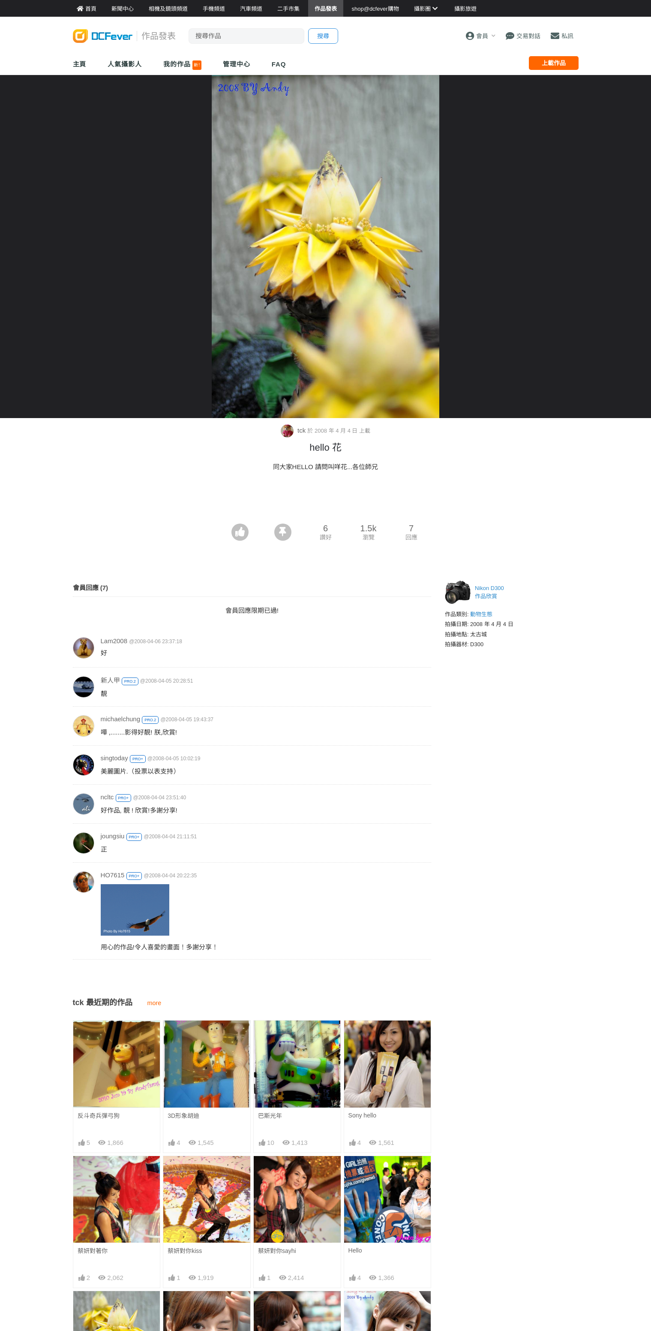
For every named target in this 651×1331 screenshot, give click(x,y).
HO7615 (113, 875)
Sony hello (362, 1115)
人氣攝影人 (125, 64)
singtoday (114, 758)
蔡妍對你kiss (185, 1250)
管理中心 (236, 64)
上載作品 (554, 63)
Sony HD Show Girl (374, 1306)
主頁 (80, 64)
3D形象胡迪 (183, 1115)
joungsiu (113, 836)
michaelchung (121, 719)
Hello (355, 1250)
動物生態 (481, 614)
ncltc (107, 797)
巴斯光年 (270, 1115)
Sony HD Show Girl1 (285, 1306)
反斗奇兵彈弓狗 (99, 1115)
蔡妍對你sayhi (277, 1250)
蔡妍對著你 (93, 1250)
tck (294, 430)
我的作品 (182, 65)
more (154, 1003)
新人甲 (110, 680)
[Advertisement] (326, 500)
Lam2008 (114, 640)
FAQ (279, 64)
